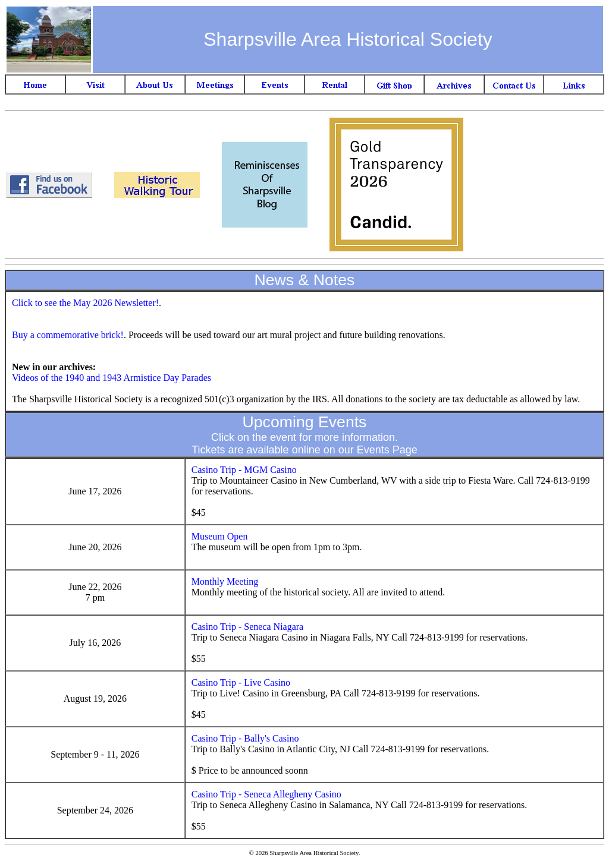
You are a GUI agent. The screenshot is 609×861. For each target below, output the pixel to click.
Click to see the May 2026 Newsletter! (85, 303)
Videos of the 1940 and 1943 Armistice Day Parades (111, 378)
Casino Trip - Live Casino (241, 682)
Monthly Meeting (225, 581)
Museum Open (220, 536)
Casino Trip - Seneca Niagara (247, 627)
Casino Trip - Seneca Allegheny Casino (266, 794)
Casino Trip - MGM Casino (244, 470)
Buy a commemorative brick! (68, 335)
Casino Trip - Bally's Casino (245, 738)
